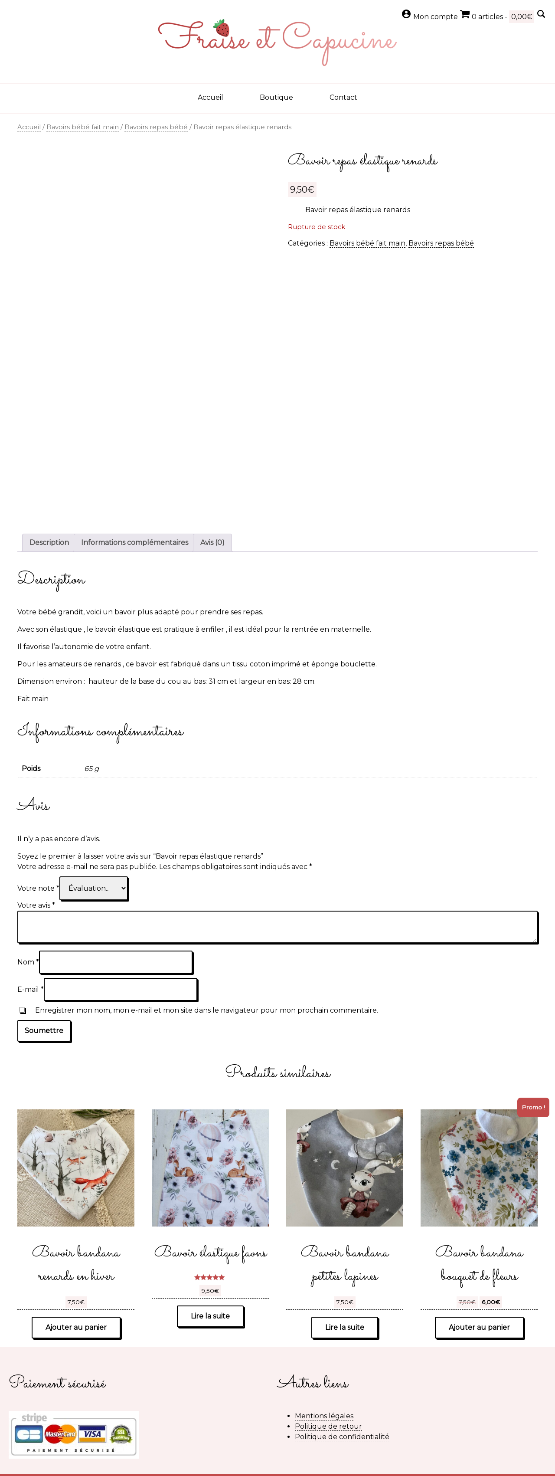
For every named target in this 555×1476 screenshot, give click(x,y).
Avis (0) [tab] (212, 542)
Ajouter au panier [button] (76, 1327)
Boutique (276, 97)
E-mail (30, 989)
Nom (28, 962)
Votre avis (36, 905)
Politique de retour (328, 1426)
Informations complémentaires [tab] (134, 542)
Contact (343, 97)
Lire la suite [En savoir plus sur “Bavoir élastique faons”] (210, 1316)
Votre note (38, 888)
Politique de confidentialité (342, 1437)
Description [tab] (49, 542)
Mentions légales (324, 1416)
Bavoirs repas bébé (156, 127)
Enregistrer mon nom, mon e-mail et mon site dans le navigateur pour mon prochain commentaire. (206, 1010)
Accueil (210, 97)
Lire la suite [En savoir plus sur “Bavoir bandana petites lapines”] (344, 1327)
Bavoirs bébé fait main (82, 127)
